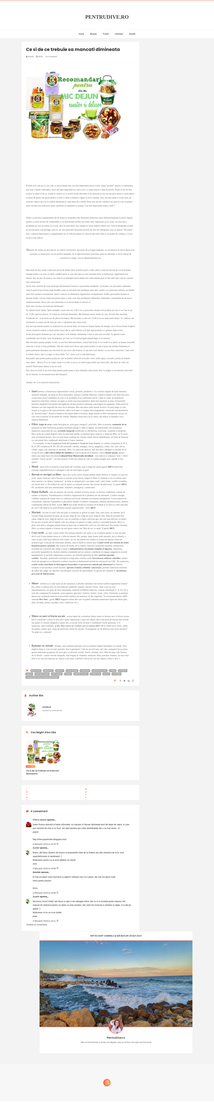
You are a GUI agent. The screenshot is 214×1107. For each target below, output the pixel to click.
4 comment (51, 56)
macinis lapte (42, 674)
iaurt (29, 674)
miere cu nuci (81, 674)
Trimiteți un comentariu (36, 924)
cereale (85, 671)
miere (68, 674)
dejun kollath (99, 671)
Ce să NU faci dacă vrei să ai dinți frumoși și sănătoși (167, 1060)
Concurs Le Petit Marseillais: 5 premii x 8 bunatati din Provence (169, 1017)
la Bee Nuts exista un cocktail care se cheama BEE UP (79, 626)
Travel (106, 34)
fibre (113, 671)
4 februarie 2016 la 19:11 (44, 921)
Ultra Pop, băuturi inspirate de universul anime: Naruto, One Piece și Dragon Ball (169, 1075)
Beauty (93, 34)
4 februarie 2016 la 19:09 (44, 893)
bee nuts (36, 671)
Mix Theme (131, 1099)
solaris (116, 674)
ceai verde (72, 671)
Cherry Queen (40, 820)
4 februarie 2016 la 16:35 (44, 844)
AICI (110, 467)
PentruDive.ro (107, 17)
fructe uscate (112, 452)
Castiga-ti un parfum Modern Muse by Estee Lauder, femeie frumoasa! (168, 1031)
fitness (122, 671)
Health (132, 34)
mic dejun (57, 674)
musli (106, 674)
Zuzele (36, 848)
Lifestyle (119, 34)
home (81, 34)
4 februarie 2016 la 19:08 (44, 868)
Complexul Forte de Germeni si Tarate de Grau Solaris (75, 443)
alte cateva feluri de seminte (58, 452)
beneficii (49, 671)
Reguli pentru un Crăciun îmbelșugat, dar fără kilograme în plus (169, 1045)
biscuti (60, 671)
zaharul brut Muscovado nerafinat (76, 456)
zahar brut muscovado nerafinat (42, 677)
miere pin (96, 674)
